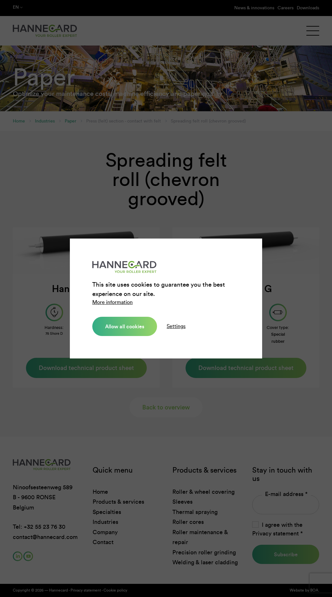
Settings (176, 326)
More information (112, 302)
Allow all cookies (124, 326)
